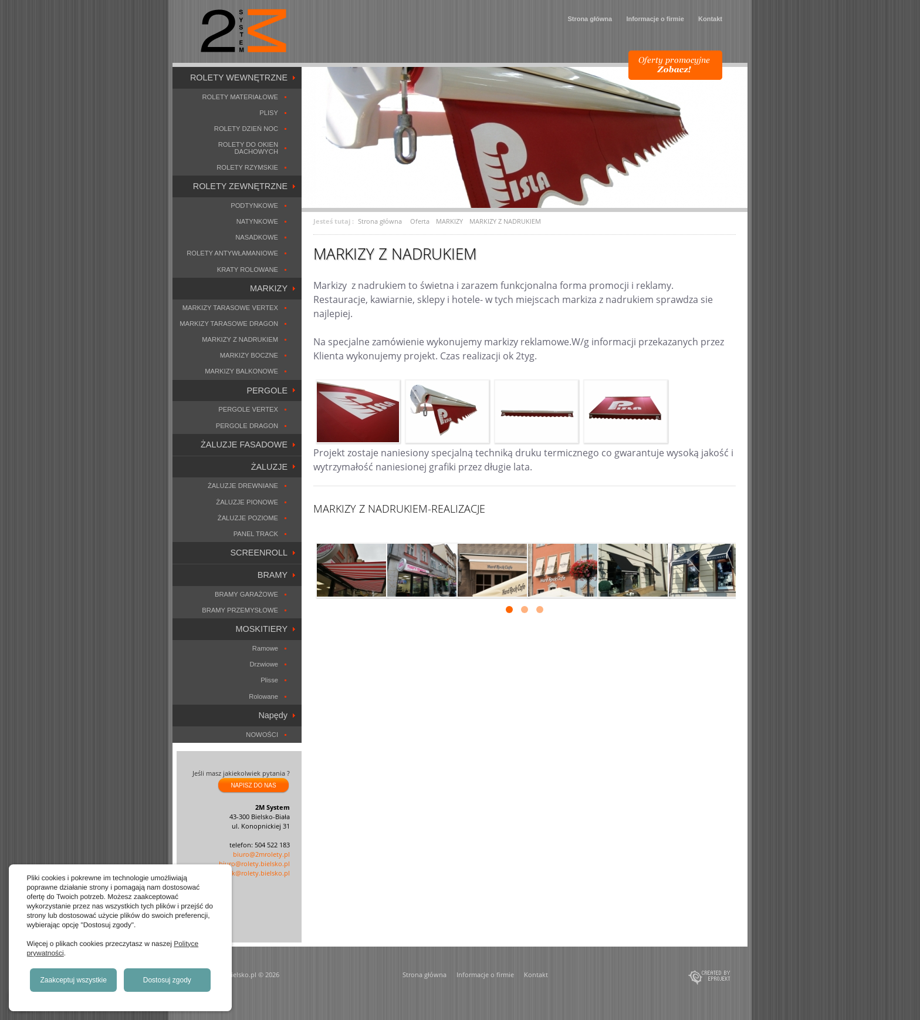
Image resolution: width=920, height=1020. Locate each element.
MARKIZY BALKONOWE (241, 371)
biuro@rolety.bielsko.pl (254, 863)
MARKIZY (269, 288)
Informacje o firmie (655, 18)
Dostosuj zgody (167, 980)
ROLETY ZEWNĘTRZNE (240, 186)
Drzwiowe (264, 664)
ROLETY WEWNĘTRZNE (239, 77)
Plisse (269, 680)
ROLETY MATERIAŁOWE (240, 96)
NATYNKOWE (257, 221)
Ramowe (265, 648)
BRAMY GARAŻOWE (246, 594)
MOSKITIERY (262, 629)
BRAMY (273, 575)
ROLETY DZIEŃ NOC (246, 128)
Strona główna (589, 18)
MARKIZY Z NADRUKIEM (240, 339)
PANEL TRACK (256, 533)
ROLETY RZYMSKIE (247, 167)
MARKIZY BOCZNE (249, 355)
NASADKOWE (256, 237)
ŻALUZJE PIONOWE (247, 502)
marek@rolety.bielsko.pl (253, 872)
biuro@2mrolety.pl (261, 854)
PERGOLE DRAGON (247, 425)
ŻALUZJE (269, 467)
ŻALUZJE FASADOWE (244, 444)
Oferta (419, 221)
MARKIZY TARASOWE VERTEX (230, 307)
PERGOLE (267, 390)
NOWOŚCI (262, 734)
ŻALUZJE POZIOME (248, 517)
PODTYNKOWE (254, 205)
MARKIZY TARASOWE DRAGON (229, 323)
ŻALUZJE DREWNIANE (243, 485)
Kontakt (710, 18)
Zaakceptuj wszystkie (73, 980)
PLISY (268, 112)
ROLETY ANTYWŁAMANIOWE (232, 253)
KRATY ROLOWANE (247, 269)
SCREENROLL (259, 552)
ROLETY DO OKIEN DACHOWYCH (248, 147)
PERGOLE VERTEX (248, 409)
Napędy (273, 715)
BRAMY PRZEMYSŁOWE (240, 610)
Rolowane (263, 696)
